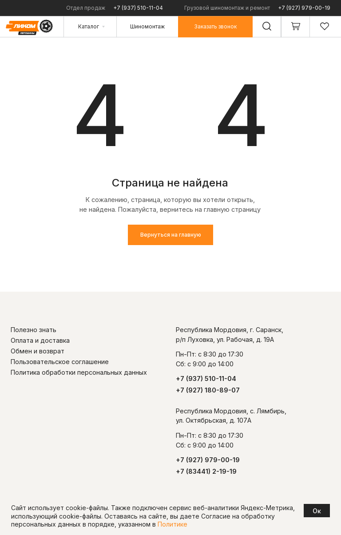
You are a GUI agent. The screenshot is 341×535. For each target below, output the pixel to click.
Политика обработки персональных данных (79, 372)
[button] (215, 26)
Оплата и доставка (40, 340)
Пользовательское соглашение (60, 361)
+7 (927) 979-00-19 (304, 7)
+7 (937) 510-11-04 (138, 7)
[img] (170, 116)
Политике (172, 524)
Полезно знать (33, 329)
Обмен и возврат (37, 351)
